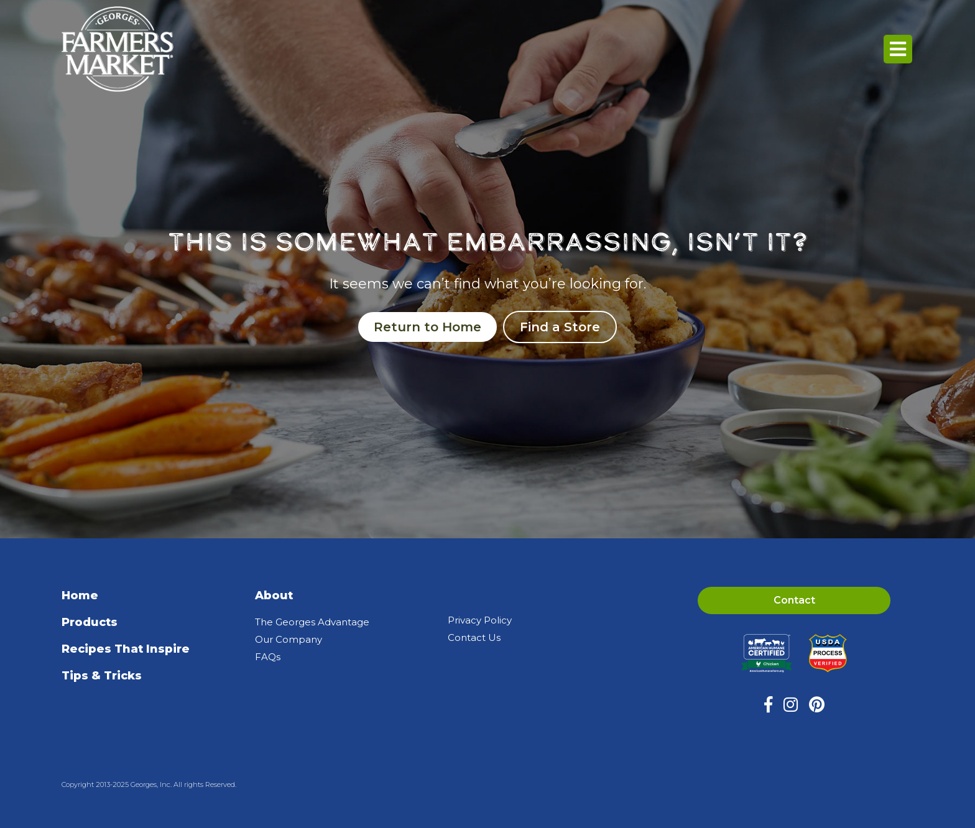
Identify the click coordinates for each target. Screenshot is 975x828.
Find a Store (560, 327)
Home (80, 595)
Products (90, 622)
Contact (794, 600)
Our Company (288, 639)
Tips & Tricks (102, 676)
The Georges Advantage (312, 622)
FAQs (267, 657)
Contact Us (474, 637)
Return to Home (427, 327)
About (274, 595)
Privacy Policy (480, 620)
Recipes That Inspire (126, 649)
